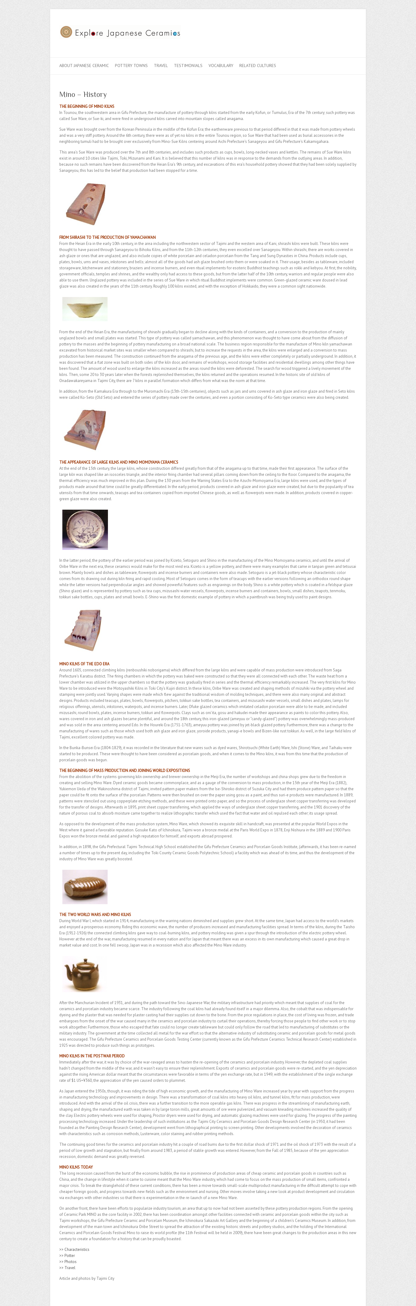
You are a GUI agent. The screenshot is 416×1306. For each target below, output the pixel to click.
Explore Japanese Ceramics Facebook (323, 31)
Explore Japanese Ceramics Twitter (332, 31)
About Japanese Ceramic (84, 65)
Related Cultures (257, 65)
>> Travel (67, 1267)
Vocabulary (221, 65)
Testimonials (188, 65)
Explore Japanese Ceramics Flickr (341, 31)
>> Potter (67, 1255)
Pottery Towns (131, 65)
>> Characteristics (74, 1249)
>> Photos (68, 1261)
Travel (161, 65)
